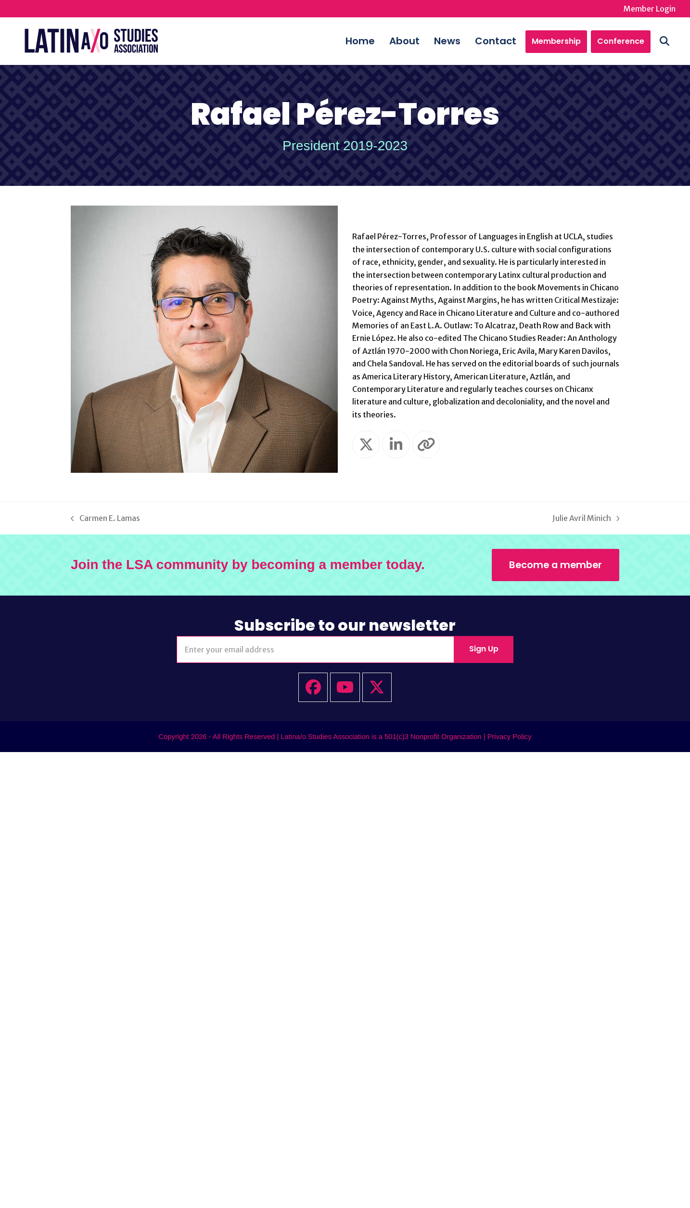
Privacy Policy (509, 737)
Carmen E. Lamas (105, 520)
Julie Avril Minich (586, 520)
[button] (671, 41)
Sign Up (483, 650)
